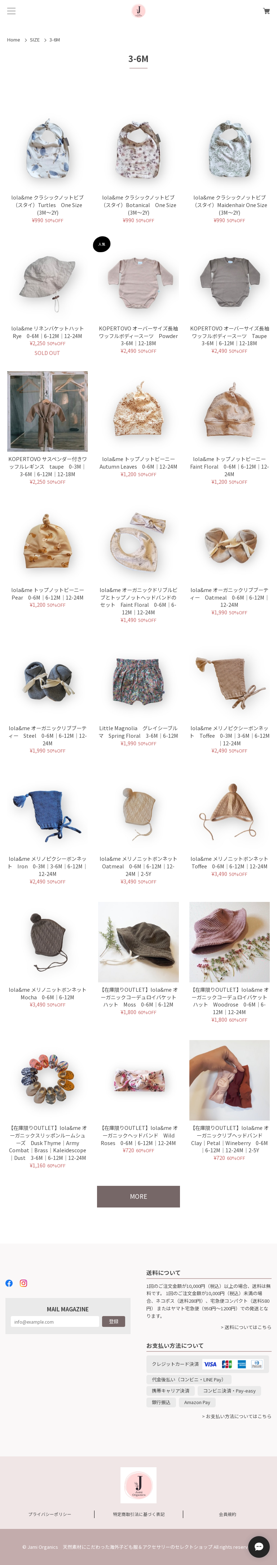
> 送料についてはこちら (246, 1327)
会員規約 (227, 1514)
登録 (113, 1321)
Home (13, 39)
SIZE (35, 39)
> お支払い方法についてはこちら (237, 1416)
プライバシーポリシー (49, 1514)
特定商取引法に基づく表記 (139, 1514)
